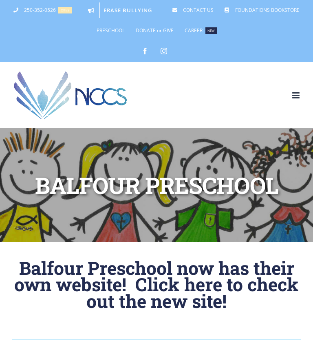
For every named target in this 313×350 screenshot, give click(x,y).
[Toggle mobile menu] (296, 95)
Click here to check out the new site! (192, 292)
